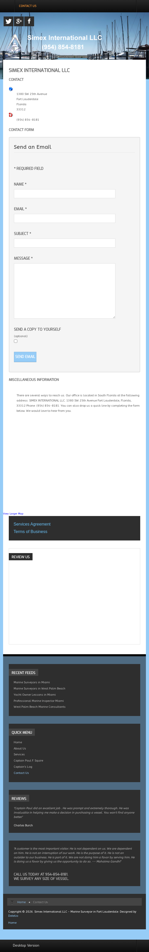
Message (23, 258)
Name (20, 184)
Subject (22, 233)
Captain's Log (23, 766)
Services (19, 754)
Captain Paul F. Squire (28, 760)
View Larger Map (13, 513)
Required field (28, 168)
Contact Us (21, 773)
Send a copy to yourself (37, 329)
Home (18, 742)
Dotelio (13, 916)
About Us (20, 748)
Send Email (25, 356)
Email (20, 209)
